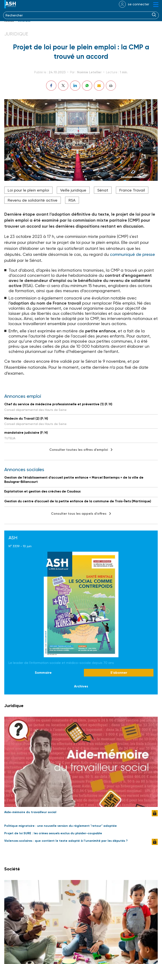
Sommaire (43, 673)
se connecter (138, 4)
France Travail (132, 190)
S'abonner (118, 673)
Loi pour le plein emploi (28, 190)
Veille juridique (73, 190)
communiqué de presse (132, 254)
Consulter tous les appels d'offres (79, 513)
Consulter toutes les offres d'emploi (78, 450)
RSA (72, 200)
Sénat (102, 190)
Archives (81, 686)
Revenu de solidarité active (32, 200)
